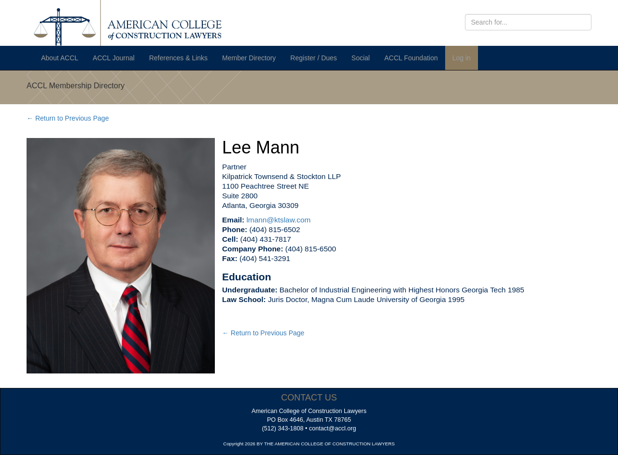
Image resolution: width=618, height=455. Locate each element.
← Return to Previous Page (68, 118)
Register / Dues (313, 58)
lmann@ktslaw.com (278, 220)
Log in (461, 58)
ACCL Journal (114, 58)
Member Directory (249, 58)
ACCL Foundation (411, 58)
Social (360, 58)
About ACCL (59, 58)
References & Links (178, 58)
